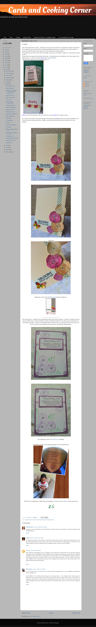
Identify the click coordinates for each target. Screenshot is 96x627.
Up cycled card (9, 136)
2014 (6, 69)
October (8, 75)
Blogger (57, 622)
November (8, 73)
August (8, 79)
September (9, 77)
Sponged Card (50, 519)
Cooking (18, 37)
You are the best (10, 95)
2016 (6, 65)
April (7, 147)
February (8, 152)
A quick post (9, 142)
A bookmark (9, 118)
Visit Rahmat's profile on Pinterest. (87, 107)
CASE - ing (8, 99)
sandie (28, 538)
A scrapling (8, 127)
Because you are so (11, 140)
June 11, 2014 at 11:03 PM (40, 527)
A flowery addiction (10, 105)
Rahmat (87, 83)
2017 (6, 62)
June (7, 84)
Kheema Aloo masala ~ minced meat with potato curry (11, 92)
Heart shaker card (10, 86)
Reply (27, 533)
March (7, 149)
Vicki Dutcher (29, 527)
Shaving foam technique (12, 138)
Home (5, 37)
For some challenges (11, 124)
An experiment (9, 120)
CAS (38, 519)
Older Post (76, 613)
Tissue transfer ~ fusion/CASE (10, 102)
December (8, 71)
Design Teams (27, 37)
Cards (11, 37)
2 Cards (8, 122)
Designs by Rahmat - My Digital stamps (45, 37)
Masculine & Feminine (11, 114)
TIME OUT (56, 439)
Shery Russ (29, 569)
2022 (6, 52)
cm (27, 550)
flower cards (43, 519)
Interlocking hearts (10, 116)
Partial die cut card (10, 111)
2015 (6, 67)
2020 (6, 56)
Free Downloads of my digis (66, 37)
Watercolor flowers (10, 97)
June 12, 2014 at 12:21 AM (36, 538)
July (7, 82)
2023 (6, 49)
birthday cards (29, 519)
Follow (85, 77)
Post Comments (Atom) (34, 616)
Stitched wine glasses (11, 107)
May (7, 145)
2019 (6, 58)
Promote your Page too (88, 98)
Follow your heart (10, 109)
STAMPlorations (51, 58)
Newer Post (26, 613)
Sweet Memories (10, 88)
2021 (6, 54)
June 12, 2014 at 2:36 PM (39, 569)
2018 (6, 60)
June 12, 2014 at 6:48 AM (34, 550)
